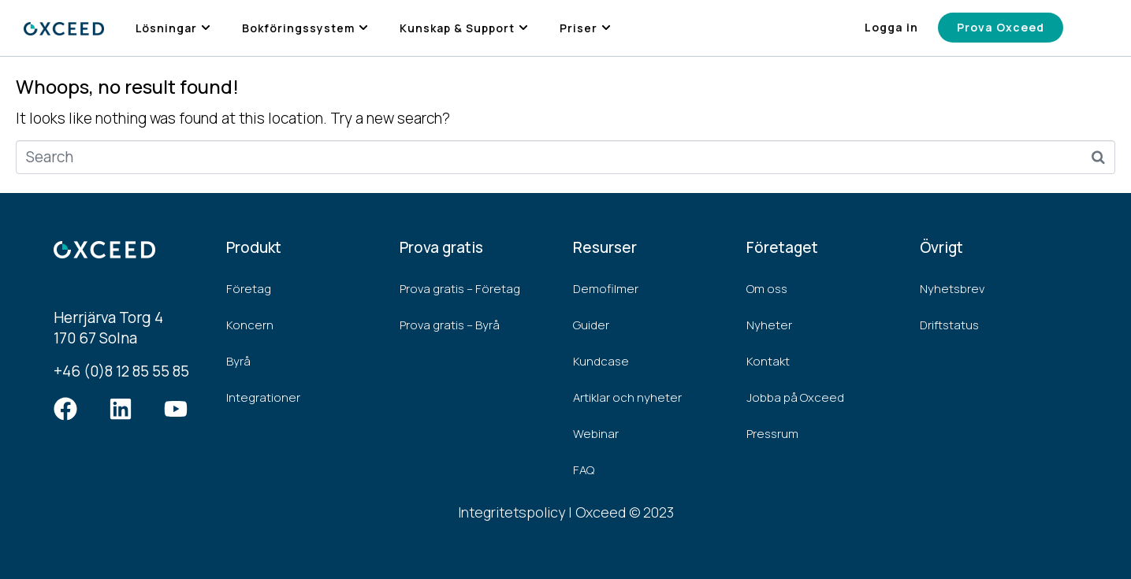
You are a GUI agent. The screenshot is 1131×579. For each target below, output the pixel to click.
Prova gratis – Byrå (450, 325)
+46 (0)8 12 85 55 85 (121, 371)
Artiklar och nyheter (627, 397)
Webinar (596, 433)
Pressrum (772, 433)
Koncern (249, 325)
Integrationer (263, 397)
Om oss (766, 288)
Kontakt (768, 361)
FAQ (583, 470)
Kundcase (601, 361)
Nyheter (769, 325)
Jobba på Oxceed (795, 397)
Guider (591, 325)
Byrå (238, 361)
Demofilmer (605, 288)
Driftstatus (949, 325)
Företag (248, 288)
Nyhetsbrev (952, 288)
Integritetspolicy (511, 512)
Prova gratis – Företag (460, 288)
